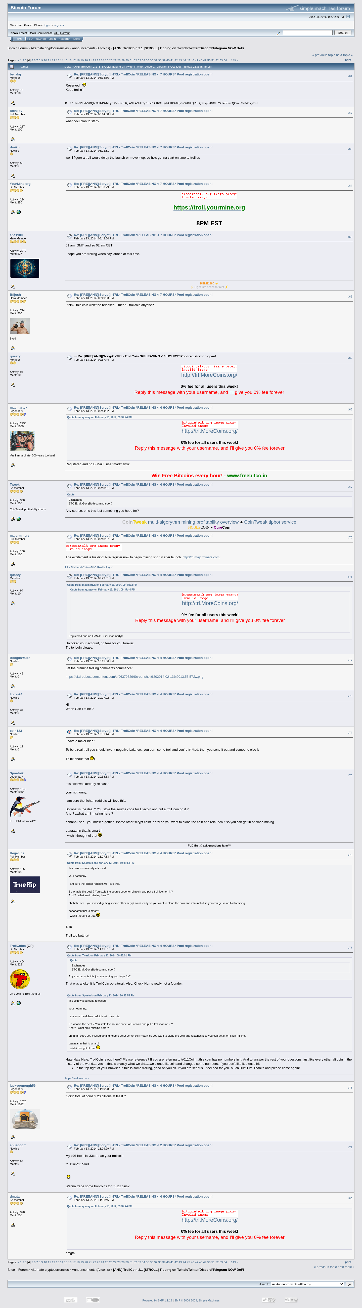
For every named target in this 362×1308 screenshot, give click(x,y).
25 (106, 60)
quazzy (15, 356)
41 (172, 60)
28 (119, 60)
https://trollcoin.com (77, 1078)
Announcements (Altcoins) (91, 48)
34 (143, 60)
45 (188, 60)
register (59, 25)
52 (217, 60)
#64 (350, 185)
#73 (350, 696)
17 (74, 60)
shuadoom (18, 1145)
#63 (350, 149)
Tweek (15, 484)
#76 (350, 855)
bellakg (15, 74)
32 (135, 60)
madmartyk (18, 407)
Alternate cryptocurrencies (50, 48)
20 (86, 60)
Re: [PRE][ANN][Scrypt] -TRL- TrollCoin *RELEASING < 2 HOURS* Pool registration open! (143, 1145)
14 (61, 60)
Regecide (17, 853)
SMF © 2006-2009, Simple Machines (197, 1300)
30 (127, 60)
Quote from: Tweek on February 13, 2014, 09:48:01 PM (99, 955)
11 (49, 60)
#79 (350, 1147)
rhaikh (15, 147)
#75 (350, 775)
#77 (350, 947)
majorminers (19, 535)
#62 (350, 112)
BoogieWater (20, 658)
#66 (350, 296)
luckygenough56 (23, 1085)
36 (151, 60)
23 (98, 60)
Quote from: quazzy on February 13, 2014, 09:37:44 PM (99, 417)
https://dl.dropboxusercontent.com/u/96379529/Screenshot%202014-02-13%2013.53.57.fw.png (134, 677)
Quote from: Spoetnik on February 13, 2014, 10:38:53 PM (100, 863)
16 (69, 60)
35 (147, 60)
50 (208, 60)
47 (196, 60)
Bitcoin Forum (18, 48)
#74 (350, 732)
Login (52, 39)
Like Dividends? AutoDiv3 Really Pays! (89, 567)
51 (213, 60)
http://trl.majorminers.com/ (201, 557)
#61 (350, 76)
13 (57, 60)
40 (168, 60)
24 (102, 60)
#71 (350, 576)
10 (45, 60)
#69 (350, 486)
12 (53, 60)
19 (82, 60)
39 (164, 60)
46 (192, 60)
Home (19, 39)
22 (94, 60)
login (47, 25)
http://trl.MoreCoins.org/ (209, 375)
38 (159, 60)
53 (221, 60)
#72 (350, 659)
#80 (350, 1198)
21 (90, 60)
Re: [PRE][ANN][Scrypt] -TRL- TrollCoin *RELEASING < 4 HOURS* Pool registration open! (147, 356)
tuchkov (16, 111)
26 (110, 60)
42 (176, 60)
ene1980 (16, 235)
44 (184, 60)
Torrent (65, 32)
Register (64, 39)
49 (204, 60)
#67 (350, 358)
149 (233, 60)
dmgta (15, 1196)
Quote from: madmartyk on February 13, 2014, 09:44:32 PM (102, 584)
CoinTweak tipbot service (270, 522)
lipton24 (16, 694)
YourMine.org (20, 184)
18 (78, 60)
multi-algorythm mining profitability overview (180, 522)
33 (139, 60)
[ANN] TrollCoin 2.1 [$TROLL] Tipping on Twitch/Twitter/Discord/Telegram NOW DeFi (178, 48)
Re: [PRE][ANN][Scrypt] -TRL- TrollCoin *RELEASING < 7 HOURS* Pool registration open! (143, 74)
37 (155, 60)
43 (180, 60)
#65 (350, 236)
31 (131, 60)
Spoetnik (17, 773)
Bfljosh (15, 295)
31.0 (56, 32)
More (76, 39)
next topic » (344, 55)
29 (123, 60)
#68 (350, 409)
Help (30, 39)
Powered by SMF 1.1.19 (157, 1300)
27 (114, 60)
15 (65, 60)
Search (41, 39)
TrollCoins (18, 946)
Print (348, 59)
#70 (350, 537)
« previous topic (323, 55)
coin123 (16, 731)
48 (200, 60)
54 (225, 60)
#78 (350, 1087)
